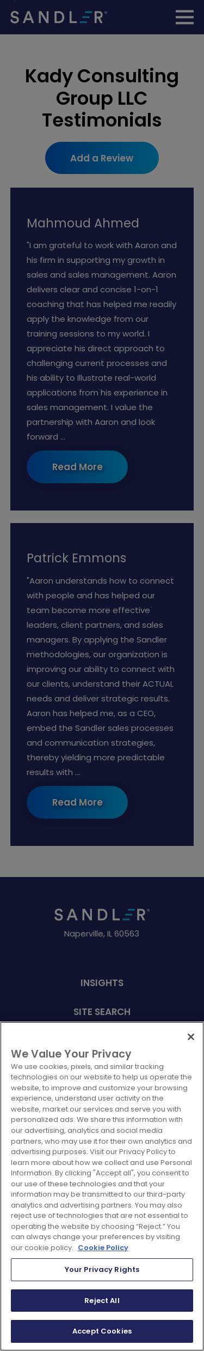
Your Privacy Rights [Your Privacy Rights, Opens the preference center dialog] (102, 1269)
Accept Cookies (102, 1331)
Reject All (101, 1300)
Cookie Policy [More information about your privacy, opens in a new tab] (103, 1247)
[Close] (191, 1037)
